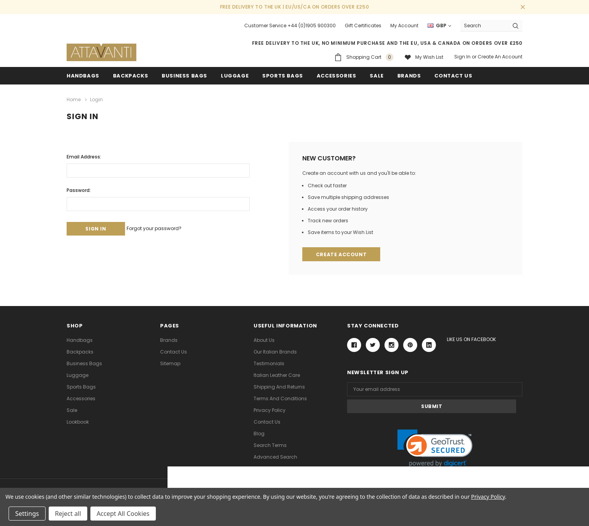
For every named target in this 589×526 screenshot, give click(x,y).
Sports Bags (282, 75)
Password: (79, 188)
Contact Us (173, 351)
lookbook (78, 421)
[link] (435, 431)
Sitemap (170, 363)
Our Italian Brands (275, 351)
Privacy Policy (270, 409)
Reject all (68, 513)
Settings (27, 513)
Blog (259, 433)
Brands (409, 75)
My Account (404, 25)
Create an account (500, 56)
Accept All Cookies (123, 513)
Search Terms (270, 445)
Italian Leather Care (277, 374)
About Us (264, 339)
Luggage (235, 75)
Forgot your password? (165, 226)
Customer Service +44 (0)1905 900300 (290, 25)
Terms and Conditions (280, 398)
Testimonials (269, 363)
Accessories (336, 75)
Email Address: (84, 154)
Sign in (462, 56)
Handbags (83, 75)
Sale (72, 409)
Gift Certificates (363, 25)
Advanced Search (275, 456)
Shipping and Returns (279, 386)
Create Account (342, 253)
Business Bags (184, 75)
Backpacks (80, 351)
